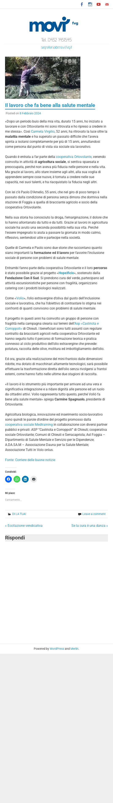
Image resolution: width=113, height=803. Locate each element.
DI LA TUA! (19, 514)
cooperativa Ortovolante (73, 157)
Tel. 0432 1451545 (56, 40)
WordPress (57, 648)
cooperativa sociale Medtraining (29, 425)
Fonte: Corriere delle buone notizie (30, 460)
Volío (20, 298)
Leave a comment (94, 514)
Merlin (74, 648)
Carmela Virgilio (43, 131)
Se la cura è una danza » (89, 526)
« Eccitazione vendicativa (24, 526)
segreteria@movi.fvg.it (56, 47)
